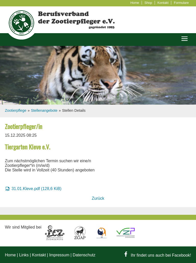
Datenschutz (84, 255)
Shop (148, 3)
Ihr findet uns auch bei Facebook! (158, 255)
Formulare (181, 3)
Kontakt (162, 3)
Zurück (98, 198)
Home (134, 3)
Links (24, 255)
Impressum (59, 255)
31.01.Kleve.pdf (36, 188)
